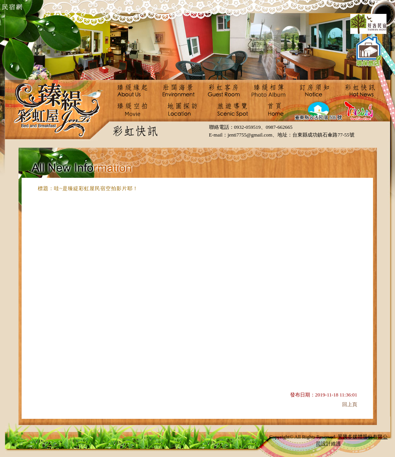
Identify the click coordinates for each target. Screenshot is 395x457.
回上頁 (349, 404)
